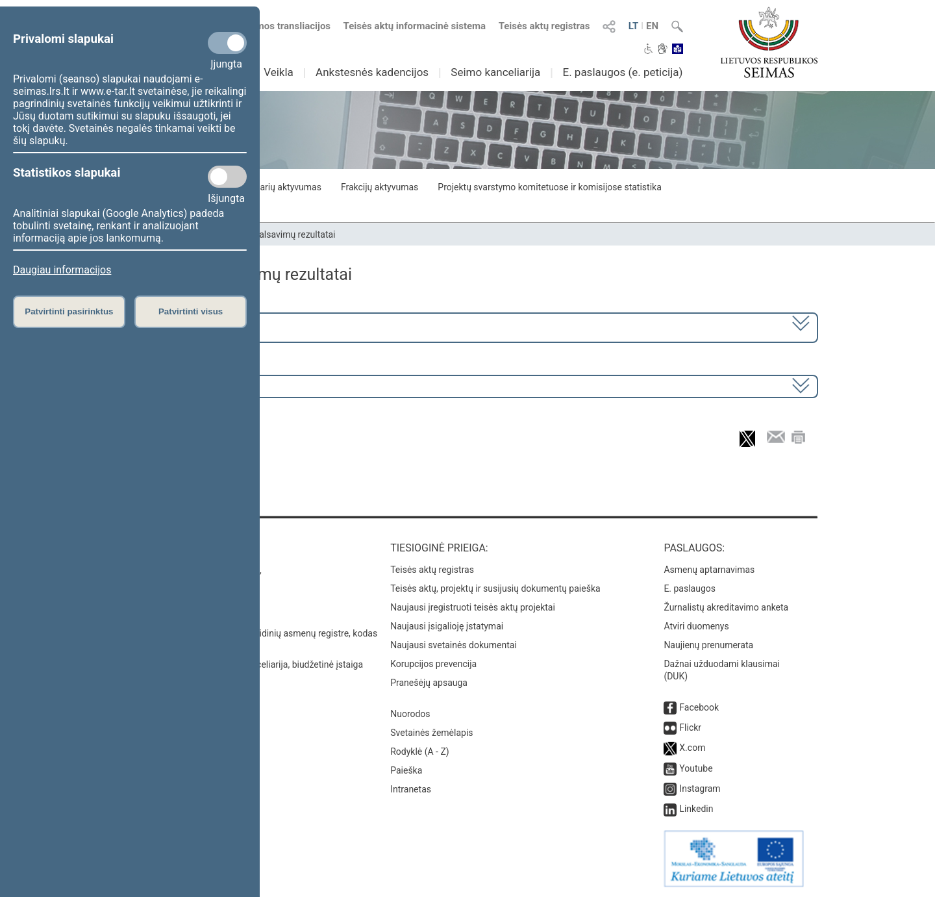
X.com (692, 747)
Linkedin (696, 808)
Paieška (406, 770)
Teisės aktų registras (544, 26)
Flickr (690, 727)
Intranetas (410, 789)
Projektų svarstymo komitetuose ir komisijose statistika (549, 187)
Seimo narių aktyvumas (274, 187)
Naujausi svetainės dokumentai (453, 645)
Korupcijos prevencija (433, 664)
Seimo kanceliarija (495, 72)
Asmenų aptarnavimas (709, 569)
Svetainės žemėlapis (431, 732)
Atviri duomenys (696, 626)
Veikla (278, 72)
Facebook (699, 707)
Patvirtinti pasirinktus (69, 311)
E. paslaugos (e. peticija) (622, 72)
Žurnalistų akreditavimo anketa (726, 607)
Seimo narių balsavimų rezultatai (270, 234)
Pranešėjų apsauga (429, 682)
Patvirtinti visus (190, 311)
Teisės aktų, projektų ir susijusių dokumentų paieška (495, 588)
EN (652, 26)
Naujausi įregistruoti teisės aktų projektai (472, 607)
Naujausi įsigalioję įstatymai (446, 626)
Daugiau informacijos (62, 270)
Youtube (695, 768)
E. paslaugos (690, 588)
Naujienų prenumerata (708, 645)
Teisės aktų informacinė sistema (414, 26)
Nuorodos (410, 714)
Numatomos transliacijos (268, 26)
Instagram (699, 788)
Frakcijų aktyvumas (379, 187)
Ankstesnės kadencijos (372, 72)
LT (634, 26)
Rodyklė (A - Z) (419, 751)
